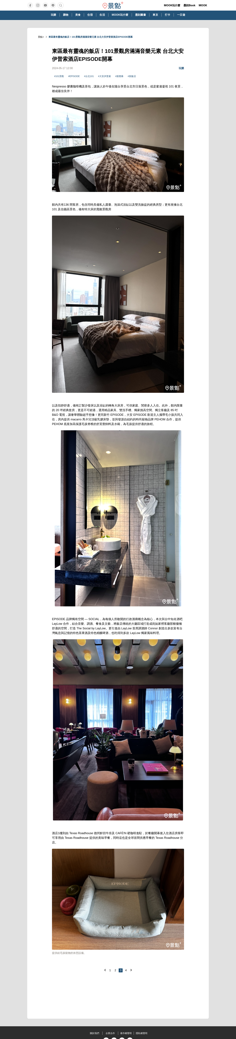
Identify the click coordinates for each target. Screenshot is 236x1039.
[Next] (131, 970)
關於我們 (94, 1033)
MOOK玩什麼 (172, 5)
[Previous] (105, 970)
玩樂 (181, 68)
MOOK (203, 5)
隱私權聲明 (141, 1033)
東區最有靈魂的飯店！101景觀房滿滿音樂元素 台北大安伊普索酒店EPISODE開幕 (91, 37)
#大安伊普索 (104, 76)
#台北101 (89, 76)
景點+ (41, 37)
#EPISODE (74, 76)
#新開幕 (119, 76)
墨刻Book (189, 5)
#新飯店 (132, 76)
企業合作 (110, 1033)
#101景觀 (59, 76)
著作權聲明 (126, 1033)
